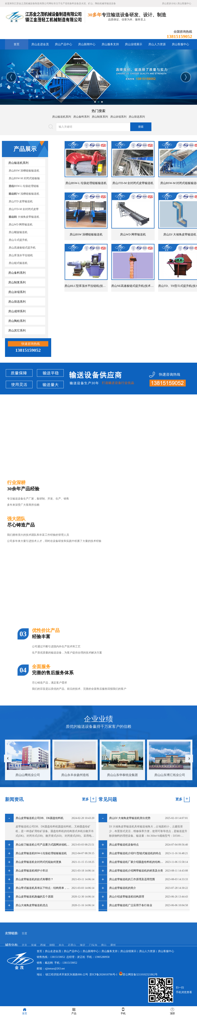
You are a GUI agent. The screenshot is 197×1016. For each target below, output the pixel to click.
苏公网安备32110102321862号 (138, 974)
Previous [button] (11, 77)
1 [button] (95, 102)
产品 (73, 1011)
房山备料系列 (81, 116)
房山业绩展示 (133, 44)
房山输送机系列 (61, 116)
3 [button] (102, 102)
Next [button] (185, 77)
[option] (98, 77)
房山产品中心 (63, 44)
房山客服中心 (184, 3)
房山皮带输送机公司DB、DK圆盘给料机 (40, 899)
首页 (16, 44)
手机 (123, 1011)
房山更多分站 (169, 3)
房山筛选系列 (137, 116)
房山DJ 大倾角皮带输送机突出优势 (129, 899)
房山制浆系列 (100, 116)
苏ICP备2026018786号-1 (103, 974)
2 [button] (98, 102)
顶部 (172, 1011)
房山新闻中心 (86, 44)
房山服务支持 (110, 44)
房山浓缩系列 (118, 116)
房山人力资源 (157, 44)
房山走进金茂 (40, 44)
